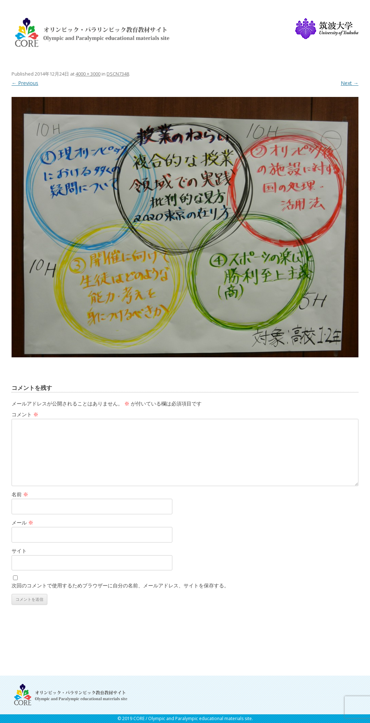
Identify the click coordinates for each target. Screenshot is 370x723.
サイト (19, 550)
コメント (25, 414)
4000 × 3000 (88, 74)
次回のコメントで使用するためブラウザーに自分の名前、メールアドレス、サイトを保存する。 (120, 585)
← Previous (25, 83)
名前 (20, 494)
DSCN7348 (118, 74)
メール (22, 522)
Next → (349, 83)
